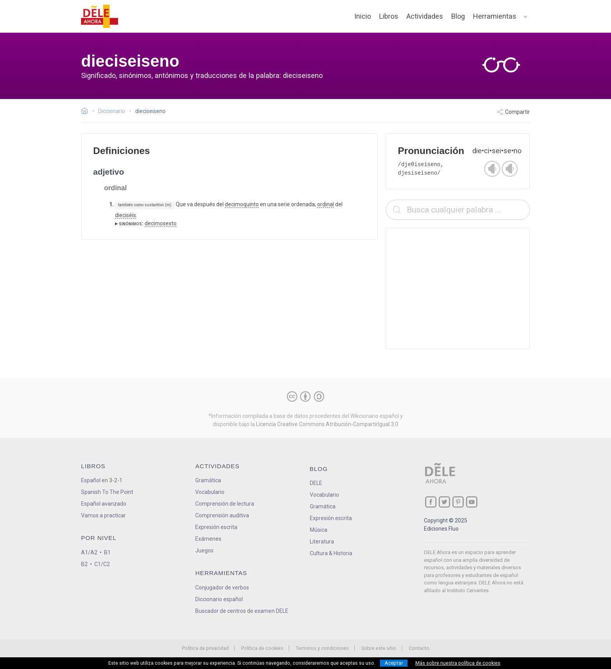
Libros (388, 16)
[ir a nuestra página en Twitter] (444, 502)
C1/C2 (102, 564)
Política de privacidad (205, 648)
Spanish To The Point (107, 492)
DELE (316, 483)
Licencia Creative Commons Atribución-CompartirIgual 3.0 (327, 424)
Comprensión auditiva (222, 515)
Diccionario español (219, 599)
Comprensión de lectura (224, 504)
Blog (458, 16)
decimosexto (161, 223)
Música (318, 530)
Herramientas (494, 16)
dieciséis (125, 215)
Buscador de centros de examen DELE (241, 611)
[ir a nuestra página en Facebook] (431, 502)
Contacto (419, 648)
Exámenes (208, 539)
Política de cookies (262, 648)
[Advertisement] (458, 288)
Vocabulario (209, 492)
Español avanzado (103, 504)
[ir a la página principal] (99, 16)
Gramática (208, 480)
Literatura (322, 541)
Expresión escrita (216, 527)
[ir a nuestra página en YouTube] (472, 502)
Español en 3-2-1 (101, 480)
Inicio (362, 16)
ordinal (325, 204)
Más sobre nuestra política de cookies (457, 663)
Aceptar (394, 663)
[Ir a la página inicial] (86, 112)
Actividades (424, 16)
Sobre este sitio (378, 648)
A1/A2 (89, 552)
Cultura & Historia (331, 553)
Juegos (204, 550)
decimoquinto (242, 204)
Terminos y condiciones (322, 648)
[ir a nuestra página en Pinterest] (458, 502)
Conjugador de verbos (222, 587)
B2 (84, 564)
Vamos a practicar (103, 515)
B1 (107, 552)
